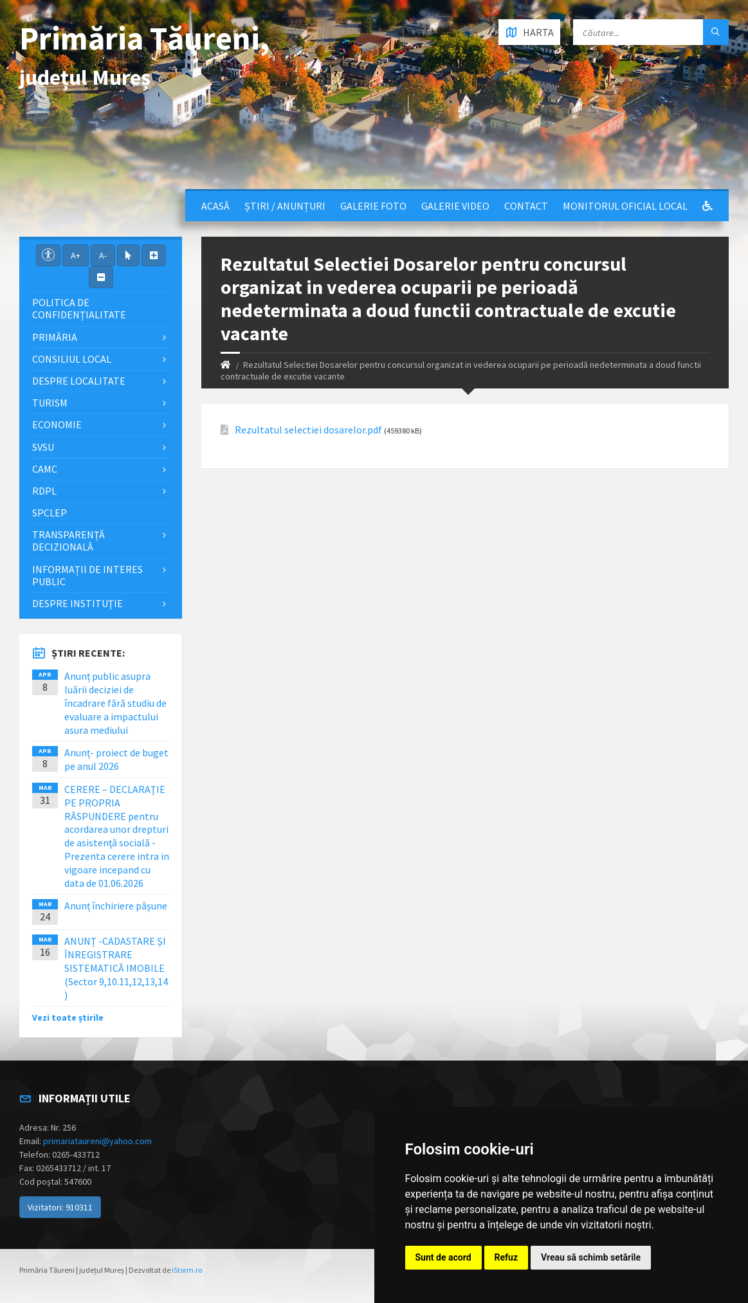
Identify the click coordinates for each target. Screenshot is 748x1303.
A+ (75, 255)
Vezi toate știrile (68, 1017)
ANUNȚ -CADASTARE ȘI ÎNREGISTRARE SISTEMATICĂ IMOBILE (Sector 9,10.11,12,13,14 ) (116, 967)
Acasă (215, 205)
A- (103, 255)
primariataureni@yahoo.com (97, 1141)
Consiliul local (71, 358)
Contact (526, 205)
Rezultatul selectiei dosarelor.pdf (308, 430)
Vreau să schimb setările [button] (591, 1257)
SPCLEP (49, 512)
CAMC (44, 468)
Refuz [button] (506, 1257)
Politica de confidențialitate (79, 308)
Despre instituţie (77, 603)
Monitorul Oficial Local (625, 205)
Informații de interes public (87, 575)
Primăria (54, 337)
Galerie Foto (373, 205)
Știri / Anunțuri (284, 205)
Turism (50, 402)
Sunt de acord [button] (443, 1257)
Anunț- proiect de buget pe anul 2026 (116, 759)
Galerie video (455, 205)
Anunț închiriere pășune (115, 905)
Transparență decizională (68, 540)
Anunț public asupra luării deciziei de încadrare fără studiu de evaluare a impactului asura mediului (115, 703)
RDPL (44, 490)
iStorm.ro (187, 1270)
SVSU (43, 447)
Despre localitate (78, 380)
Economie (57, 424)
